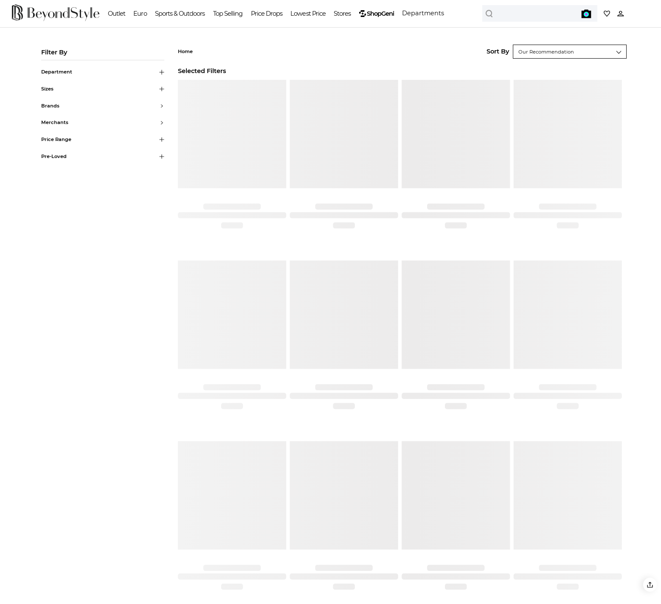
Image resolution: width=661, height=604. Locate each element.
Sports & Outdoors (180, 13)
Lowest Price (307, 13)
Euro (139, 13)
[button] (650, 584)
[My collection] (607, 13)
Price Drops (266, 13)
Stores (342, 13)
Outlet (116, 13)
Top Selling (227, 13)
